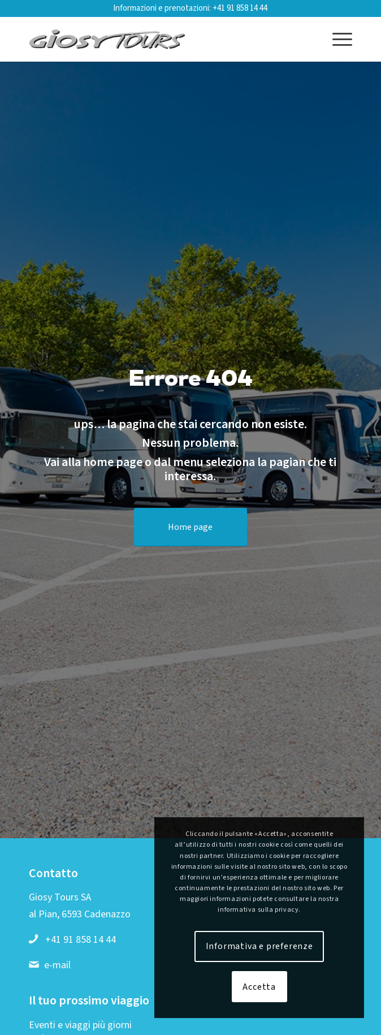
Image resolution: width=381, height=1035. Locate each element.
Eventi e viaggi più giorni (80, 1025)
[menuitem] (336, 39)
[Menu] (336, 39)
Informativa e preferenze (259, 946)
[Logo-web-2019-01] (158, 39)
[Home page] (190, 527)
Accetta (259, 987)
